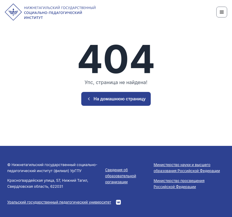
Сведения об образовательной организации (120, 176)
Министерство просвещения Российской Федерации (179, 183)
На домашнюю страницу (116, 98)
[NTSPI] (50, 12)
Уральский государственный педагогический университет (59, 202)
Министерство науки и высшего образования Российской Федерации (187, 167)
